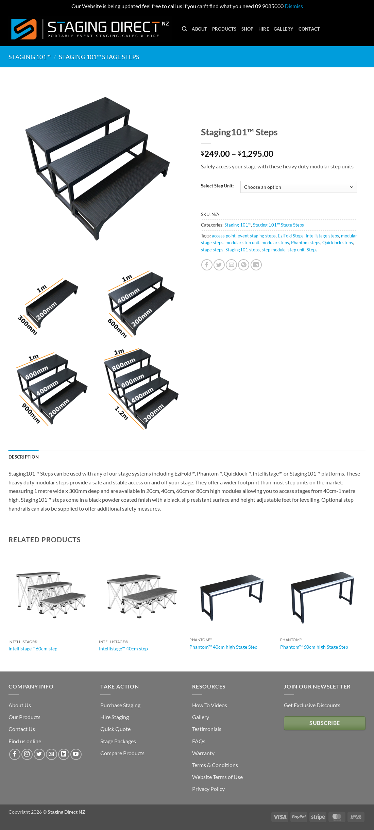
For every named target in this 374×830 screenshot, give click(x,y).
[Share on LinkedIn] (256, 264)
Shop (247, 29)
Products (224, 29)
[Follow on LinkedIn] (63, 754)
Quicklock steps (337, 242)
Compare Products (122, 753)
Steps (312, 249)
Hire (263, 29)
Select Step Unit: (217, 186)
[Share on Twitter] (219, 264)
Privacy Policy (208, 788)
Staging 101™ (29, 57)
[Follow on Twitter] (39, 754)
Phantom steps (305, 242)
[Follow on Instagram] (27, 754)
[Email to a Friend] (231, 264)
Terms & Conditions (215, 765)
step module (274, 249)
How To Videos (209, 705)
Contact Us (21, 729)
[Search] (184, 28)
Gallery (284, 29)
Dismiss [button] (294, 6)
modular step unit (242, 242)
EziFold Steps (291, 235)
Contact (309, 29)
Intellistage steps (322, 235)
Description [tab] (23, 457)
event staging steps (257, 235)
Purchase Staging (120, 705)
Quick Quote (115, 729)
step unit (296, 249)
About (199, 29)
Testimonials (206, 729)
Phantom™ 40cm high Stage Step (223, 647)
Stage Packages (118, 741)
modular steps (275, 242)
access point (224, 235)
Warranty (203, 753)
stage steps (212, 249)
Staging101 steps (242, 249)
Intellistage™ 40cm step (123, 648)
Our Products (24, 717)
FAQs (198, 741)
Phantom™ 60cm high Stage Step (314, 647)
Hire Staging (114, 717)
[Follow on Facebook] (14, 754)
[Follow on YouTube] (76, 754)
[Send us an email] (51, 754)
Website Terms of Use (217, 777)
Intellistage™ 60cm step (32, 648)
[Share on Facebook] (207, 264)
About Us (19, 705)
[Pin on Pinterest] (243, 264)
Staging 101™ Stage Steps (99, 57)
